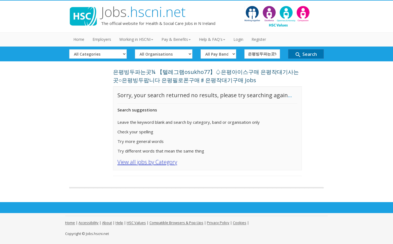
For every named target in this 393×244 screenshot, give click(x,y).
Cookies (239, 222)
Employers (102, 39)
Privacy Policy (218, 222)
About (107, 222)
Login (238, 39)
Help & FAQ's (212, 39)
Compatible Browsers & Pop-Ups (176, 222)
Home (78, 39)
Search (306, 54)
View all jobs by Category (147, 162)
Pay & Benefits (176, 39)
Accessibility (89, 222)
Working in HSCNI (136, 39)
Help (119, 222)
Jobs (143, 11)
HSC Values (136, 222)
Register (259, 39)
